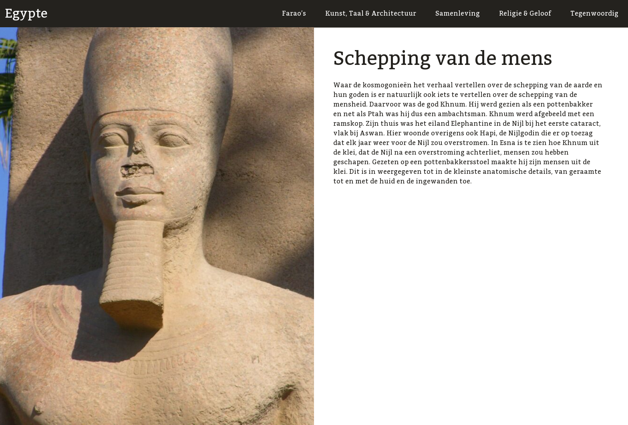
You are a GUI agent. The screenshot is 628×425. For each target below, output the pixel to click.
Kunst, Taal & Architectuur (370, 13)
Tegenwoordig (594, 13)
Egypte (26, 13)
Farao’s (294, 13)
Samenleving (457, 13)
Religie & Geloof (525, 13)
